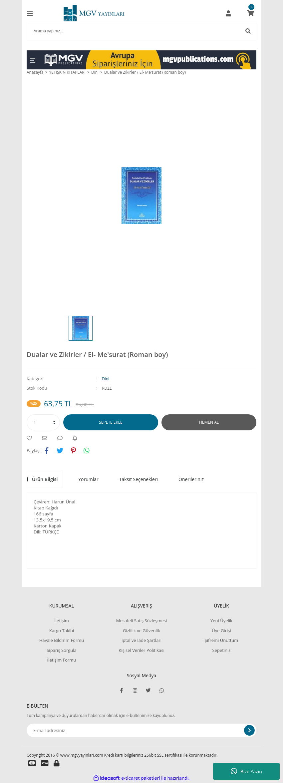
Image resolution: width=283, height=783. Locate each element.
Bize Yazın (246, 771)
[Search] (141, 31)
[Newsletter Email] (141, 730)
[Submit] (249, 730)
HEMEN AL (209, 422)
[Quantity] (43, 422)
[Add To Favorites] (31, 438)
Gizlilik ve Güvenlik (141, 631)
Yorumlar (88, 479)
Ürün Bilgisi (45, 479)
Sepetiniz (221, 650)
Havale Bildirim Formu (61, 640)
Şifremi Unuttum (221, 640)
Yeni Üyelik (221, 621)
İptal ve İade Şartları (141, 640)
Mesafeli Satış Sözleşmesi (141, 621)
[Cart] (250, 13)
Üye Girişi (221, 631)
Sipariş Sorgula (62, 650)
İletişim (61, 621)
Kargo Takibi (61, 631)
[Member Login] (228, 13)
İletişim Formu (61, 660)
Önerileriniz (191, 479)
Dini (105, 379)
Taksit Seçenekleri (138, 479)
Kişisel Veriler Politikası (141, 650)
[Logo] (94, 13)
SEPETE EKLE (110, 422)
